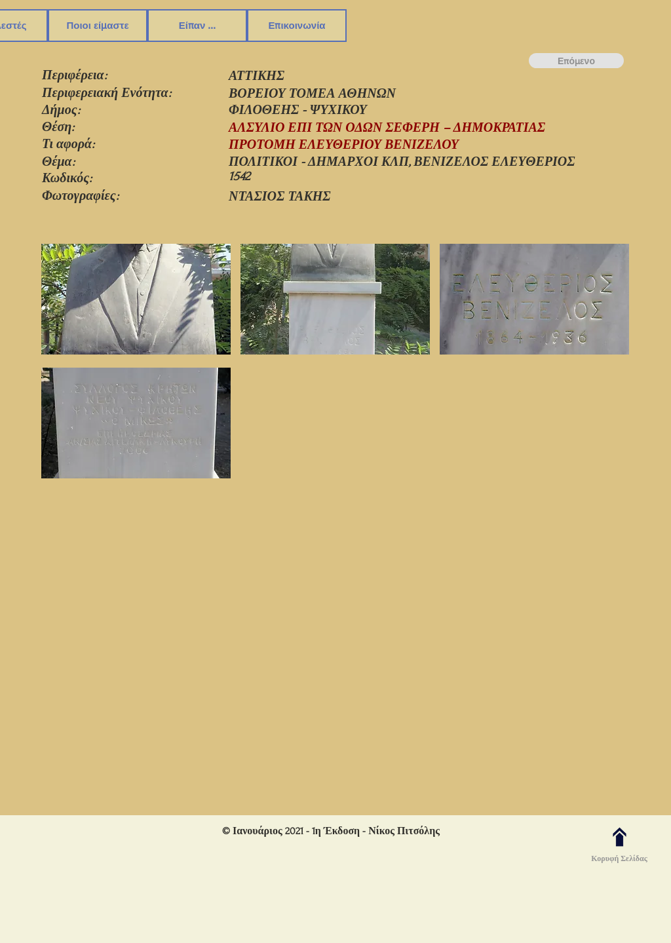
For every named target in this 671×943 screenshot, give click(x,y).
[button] (136, 301)
